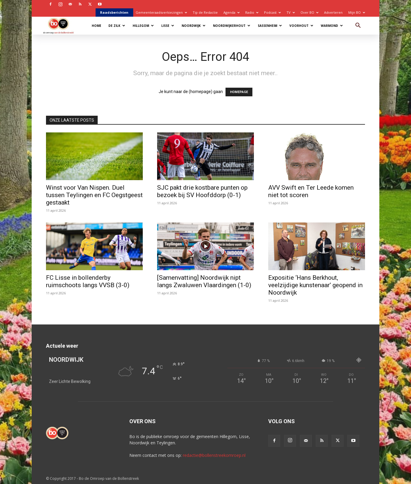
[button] (358, 26)
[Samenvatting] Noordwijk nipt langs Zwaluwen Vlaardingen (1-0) (204, 281)
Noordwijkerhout (231, 26)
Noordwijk (193, 26)
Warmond (332, 26)
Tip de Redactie (205, 12)
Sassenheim (270, 26)
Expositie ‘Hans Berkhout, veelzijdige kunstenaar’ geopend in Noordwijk (315, 285)
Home (96, 26)
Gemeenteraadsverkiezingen (161, 12)
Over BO (309, 12)
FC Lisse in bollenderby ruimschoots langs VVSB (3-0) (87, 281)
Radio (251, 12)
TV (290, 12)
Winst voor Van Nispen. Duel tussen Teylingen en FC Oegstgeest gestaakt (94, 195)
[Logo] (61, 25)
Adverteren (333, 12)
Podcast (272, 12)
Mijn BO (356, 12)
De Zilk (116, 26)
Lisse (167, 26)
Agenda (231, 12)
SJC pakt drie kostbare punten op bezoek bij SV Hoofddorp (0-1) (202, 191)
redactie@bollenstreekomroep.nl (214, 455)
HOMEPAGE (239, 92)
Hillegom (143, 26)
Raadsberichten (114, 12)
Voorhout (301, 26)
